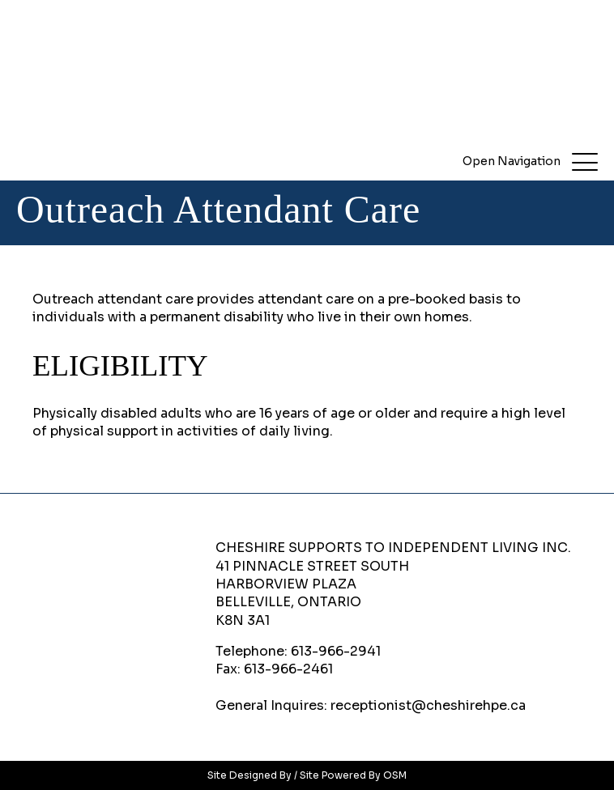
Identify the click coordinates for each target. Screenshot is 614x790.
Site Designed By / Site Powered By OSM (307, 775)
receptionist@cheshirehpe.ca (428, 705)
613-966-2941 (336, 651)
